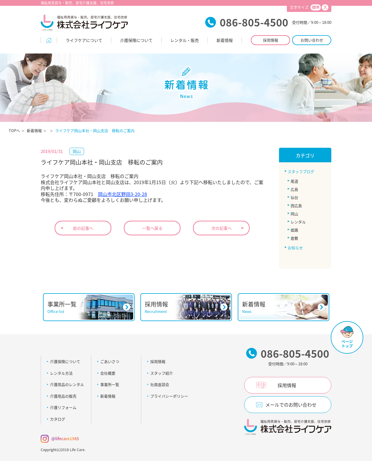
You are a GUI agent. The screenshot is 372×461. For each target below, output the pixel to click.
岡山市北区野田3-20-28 (122, 194)
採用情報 (270, 40)
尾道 (294, 181)
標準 (315, 7)
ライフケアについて (84, 40)
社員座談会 (159, 384)
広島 (294, 189)
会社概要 (107, 373)
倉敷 (294, 238)
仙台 (294, 197)
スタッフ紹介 (161, 373)
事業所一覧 (109, 384)
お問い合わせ (312, 40)
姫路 (294, 230)
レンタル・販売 (184, 40)
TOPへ (14, 130)
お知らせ (295, 247)
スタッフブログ (301, 171)
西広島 (296, 205)
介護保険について (136, 40)
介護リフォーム (63, 407)
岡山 (294, 213)
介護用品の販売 (63, 396)
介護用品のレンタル (67, 384)
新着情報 (225, 40)
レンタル (298, 222)
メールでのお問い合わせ (290, 404)
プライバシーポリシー (169, 396)
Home (49, 40)
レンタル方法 (61, 373)
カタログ (57, 419)
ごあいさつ (109, 361)
